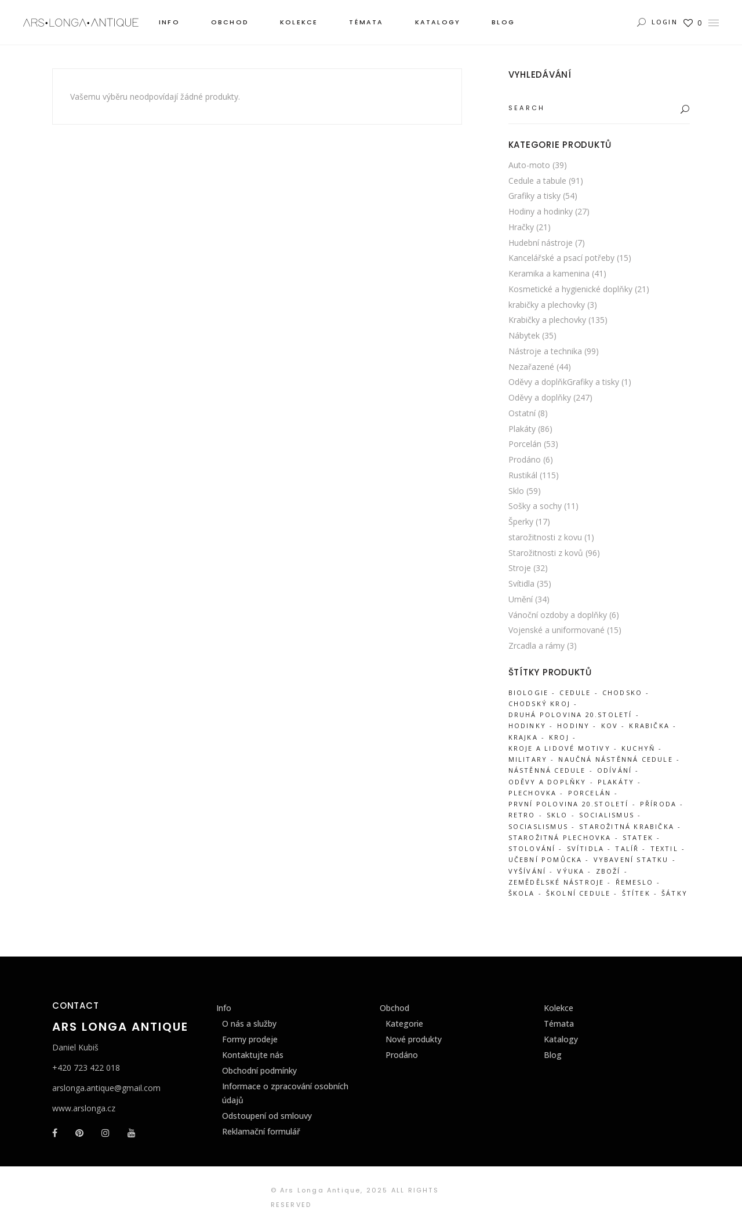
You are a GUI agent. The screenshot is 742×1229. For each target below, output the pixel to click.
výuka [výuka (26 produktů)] (570, 871)
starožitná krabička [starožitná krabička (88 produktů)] (626, 826)
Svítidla (521, 583)
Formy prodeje (250, 1039)
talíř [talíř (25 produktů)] (627, 848)
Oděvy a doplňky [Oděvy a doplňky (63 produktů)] (547, 781)
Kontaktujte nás (252, 1054)
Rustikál (522, 475)
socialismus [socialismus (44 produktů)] (606, 814)
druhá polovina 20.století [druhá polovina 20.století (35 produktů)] (570, 714)
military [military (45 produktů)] (528, 759)
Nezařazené (531, 366)
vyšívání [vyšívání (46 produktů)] (527, 871)
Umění (520, 599)
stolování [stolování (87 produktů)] (532, 848)
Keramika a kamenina (549, 273)
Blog (553, 1054)
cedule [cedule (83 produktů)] (575, 692)
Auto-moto (529, 164)
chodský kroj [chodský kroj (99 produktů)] (539, 703)
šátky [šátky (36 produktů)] (674, 893)
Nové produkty (413, 1039)
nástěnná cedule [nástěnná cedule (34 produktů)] (547, 770)
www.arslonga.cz (83, 1108)
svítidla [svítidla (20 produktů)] (586, 848)
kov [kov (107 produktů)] (610, 725)
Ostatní (522, 413)
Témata (559, 1023)
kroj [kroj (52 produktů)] (559, 737)
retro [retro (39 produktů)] (522, 814)
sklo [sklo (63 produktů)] (557, 814)
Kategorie (404, 1023)
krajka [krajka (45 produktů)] (523, 737)
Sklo (516, 490)
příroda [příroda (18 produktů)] (658, 803)
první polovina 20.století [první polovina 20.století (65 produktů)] (568, 803)
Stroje (519, 567)
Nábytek (524, 335)
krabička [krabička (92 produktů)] (649, 725)
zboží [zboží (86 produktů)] (608, 871)
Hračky (521, 226)
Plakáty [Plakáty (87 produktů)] (616, 781)
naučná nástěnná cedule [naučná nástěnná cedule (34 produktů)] (615, 759)
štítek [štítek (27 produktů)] (636, 893)
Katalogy (561, 1039)
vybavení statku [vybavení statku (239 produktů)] (631, 859)
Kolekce (558, 1007)
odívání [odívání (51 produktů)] (614, 770)
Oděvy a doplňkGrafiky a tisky (563, 381)
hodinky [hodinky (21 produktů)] (527, 725)
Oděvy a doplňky (539, 397)
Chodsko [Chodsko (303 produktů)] (622, 692)
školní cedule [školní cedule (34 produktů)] (578, 893)
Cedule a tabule (537, 180)
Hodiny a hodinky (540, 211)
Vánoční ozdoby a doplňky (557, 614)
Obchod (394, 1007)
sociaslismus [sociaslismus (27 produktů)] (538, 826)
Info (223, 1007)
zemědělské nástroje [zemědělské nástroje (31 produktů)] (556, 882)
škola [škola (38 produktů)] (521, 893)
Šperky (520, 521)
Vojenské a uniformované (556, 629)
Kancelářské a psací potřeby (561, 257)
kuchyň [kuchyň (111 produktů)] (638, 748)
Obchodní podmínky (259, 1070)
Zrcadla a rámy (536, 645)
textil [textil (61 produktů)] (664, 848)
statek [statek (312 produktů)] (638, 837)
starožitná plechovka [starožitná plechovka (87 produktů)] (560, 837)
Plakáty (522, 428)
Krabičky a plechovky (547, 319)
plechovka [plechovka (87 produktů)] (532, 792)
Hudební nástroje (540, 242)
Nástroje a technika (545, 351)
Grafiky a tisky (534, 195)
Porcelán (524, 443)
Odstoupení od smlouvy (267, 1115)
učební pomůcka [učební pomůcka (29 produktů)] (545, 859)
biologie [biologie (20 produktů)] (528, 692)
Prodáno (524, 459)
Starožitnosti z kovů (545, 552)
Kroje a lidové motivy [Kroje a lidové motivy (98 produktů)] (559, 748)
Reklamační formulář (261, 1131)
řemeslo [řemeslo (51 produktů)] (634, 882)
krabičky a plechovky (546, 304)
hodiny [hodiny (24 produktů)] (573, 725)
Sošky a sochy (535, 505)
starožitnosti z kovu (545, 537)
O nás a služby (249, 1023)
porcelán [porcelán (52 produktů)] (590, 792)
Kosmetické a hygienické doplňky (570, 288)
